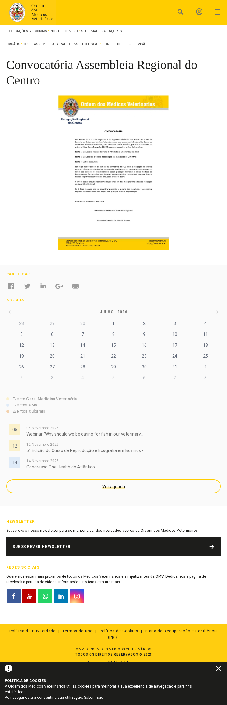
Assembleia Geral (50, 44)
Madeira (98, 31)
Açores (115, 31)
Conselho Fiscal (84, 44)
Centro (71, 31)
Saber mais (93, 697)
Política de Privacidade (32, 631)
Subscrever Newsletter (41, 547)
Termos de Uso (78, 631)
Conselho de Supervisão (125, 44)
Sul (84, 31)
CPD (27, 44)
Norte (56, 31)
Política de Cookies (119, 631)
